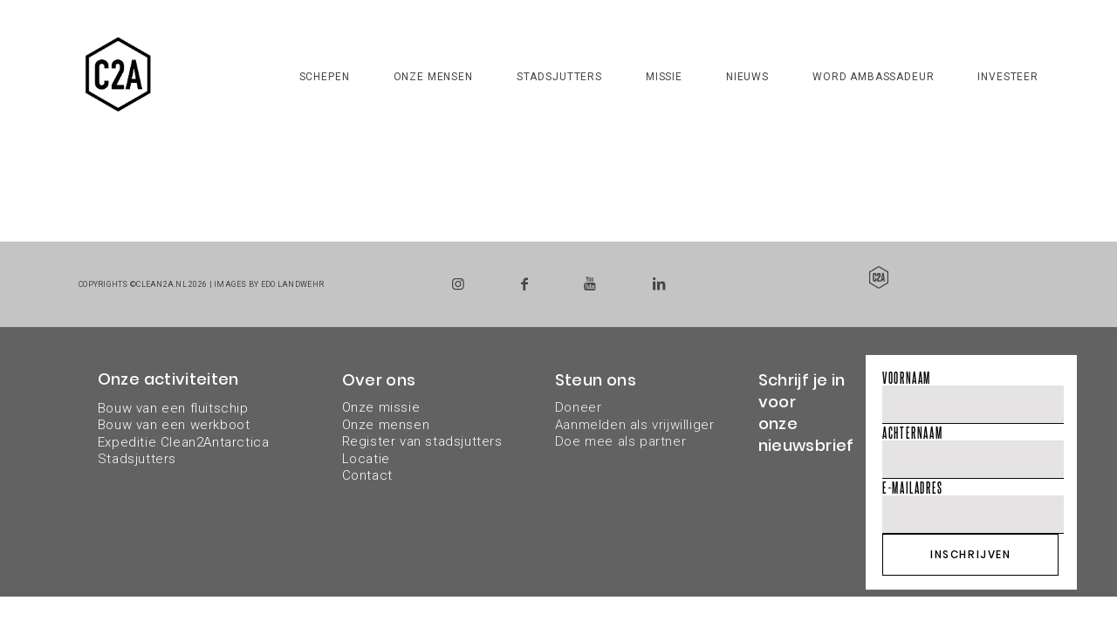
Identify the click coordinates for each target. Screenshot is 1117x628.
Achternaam (912, 432)
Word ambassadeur (873, 77)
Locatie (366, 459)
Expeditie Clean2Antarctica (184, 442)
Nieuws (747, 77)
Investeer (1007, 77)
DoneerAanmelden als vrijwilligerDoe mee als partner (635, 424)
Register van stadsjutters (422, 441)
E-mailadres (912, 487)
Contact (367, 475)
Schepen (324, 77)
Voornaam (906, 377)
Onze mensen (433, 77)
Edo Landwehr (292, 284)
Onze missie (381, 407)
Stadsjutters (559, 77)
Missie (664, 77)
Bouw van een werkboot (174, 425)
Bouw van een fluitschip (173, 408)
